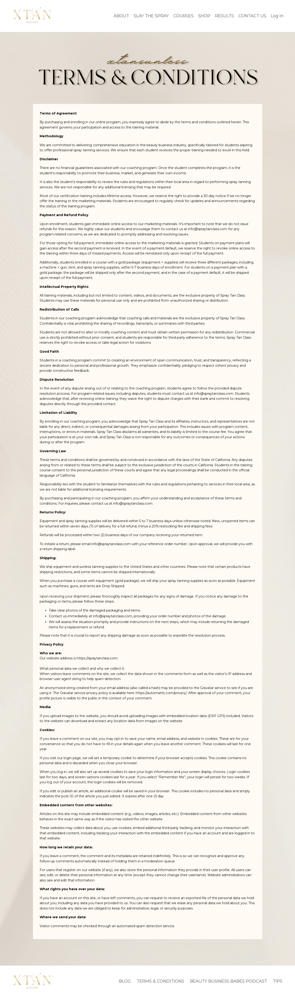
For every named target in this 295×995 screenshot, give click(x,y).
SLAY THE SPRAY (151, 15)
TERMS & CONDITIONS (160, 979)
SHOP (204, 15)
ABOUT (121, 15)
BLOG (125, 979)
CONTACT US (252, 15)
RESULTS (224, 15)
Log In (277, 15)
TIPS (277, 979)
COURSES (183, 15)
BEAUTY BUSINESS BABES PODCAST (228, 979)
